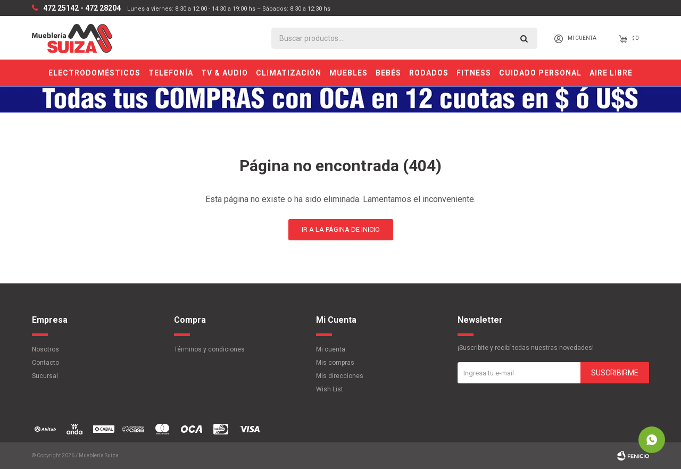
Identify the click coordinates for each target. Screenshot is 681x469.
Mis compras (335, 362)
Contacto (45, 362)
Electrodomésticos (94, 73)
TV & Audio (224, 73)
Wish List (329, 389)
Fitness (473, 73)
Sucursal (45, 376)
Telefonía (170, 73)
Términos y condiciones (209, 349)
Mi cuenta (330, 349)
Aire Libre (611, 73)
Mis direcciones (339, 376)
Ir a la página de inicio (341, 229)
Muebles (348, 73)
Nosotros (45, 349)
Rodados (429, 73)
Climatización (288, 73)
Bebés (388, 73)
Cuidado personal (540, 73)
